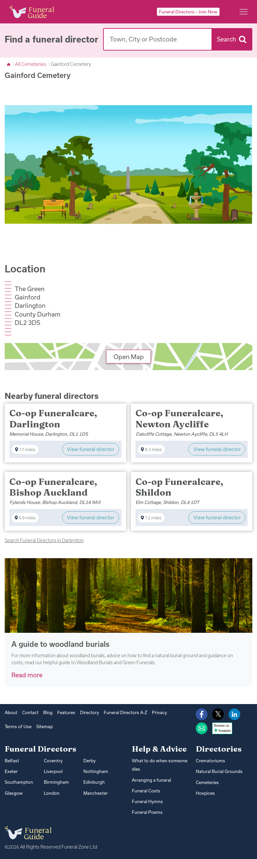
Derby (89, 760)
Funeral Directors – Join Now (188, 11)
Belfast (12, 760)
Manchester (95, 792)
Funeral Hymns (147, 800)
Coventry (53, 760)
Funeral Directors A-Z (125, 712)
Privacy (158, 712)
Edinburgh (94, 781)
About (11, 712)
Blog (48, 712)
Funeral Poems (147, 811)
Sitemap (43, 726)
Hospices (205, 792)
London (52, 792)
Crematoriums (210, 760)
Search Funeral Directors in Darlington (44, 540)
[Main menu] (244, 11)
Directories (219, 749)
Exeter (11, 771)
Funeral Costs (146, 790)
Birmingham (56, 781)
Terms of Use (18, 726)
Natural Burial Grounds (219, 771)
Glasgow (13, 792)
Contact (30, 712)
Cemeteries (207, 782)
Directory (89, 712)
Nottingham (95, 771)
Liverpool (53, 771)
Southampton (19, 781)
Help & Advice (159, 749)
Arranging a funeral (151, 779)
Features (66, 712)
